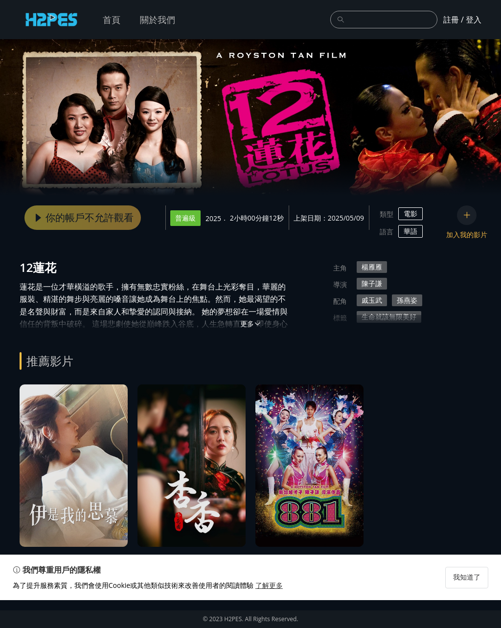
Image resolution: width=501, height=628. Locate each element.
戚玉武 (372, 300)
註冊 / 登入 (462, 19)
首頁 (111, 19)
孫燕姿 (407, 300)
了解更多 (276, 613)
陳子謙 (372, 283)
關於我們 (157, 19)
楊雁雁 (372, 266)
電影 (410, 213)
